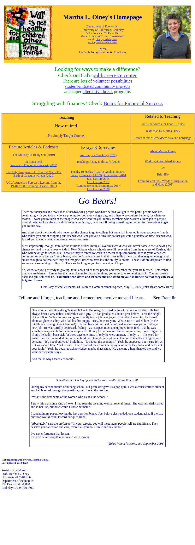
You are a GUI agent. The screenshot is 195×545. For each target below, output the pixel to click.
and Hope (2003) (162, 184)
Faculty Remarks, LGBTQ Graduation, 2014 (98, 175)
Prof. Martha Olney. (37, 459)
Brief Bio (163, 174)
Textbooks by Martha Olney (162, 131)
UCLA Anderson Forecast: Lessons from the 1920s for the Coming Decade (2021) (33, 184)
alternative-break (98, 91)
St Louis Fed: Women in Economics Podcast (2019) (33, 163)
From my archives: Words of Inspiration (163, 181)
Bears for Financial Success (133, 103)
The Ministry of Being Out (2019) (34, 154)
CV (163, 167)
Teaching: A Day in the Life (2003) (98, 161)
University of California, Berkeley (102, 30)
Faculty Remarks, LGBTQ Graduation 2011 (98, 171)
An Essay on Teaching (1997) (98, 155)
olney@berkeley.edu (106, 39)
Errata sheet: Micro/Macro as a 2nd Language (162, 138)
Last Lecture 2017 (98, 182)
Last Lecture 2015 (98, 178)
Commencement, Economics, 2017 (98, 185)
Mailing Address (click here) (102, 42)
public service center (115, 75)
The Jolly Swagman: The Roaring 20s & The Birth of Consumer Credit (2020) (34, 173)
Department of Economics (102, 26)
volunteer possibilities (112, 80)
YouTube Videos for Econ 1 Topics (163, 124)
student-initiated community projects (97, 86)
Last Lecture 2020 (98, 189)
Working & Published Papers (163, 161)
